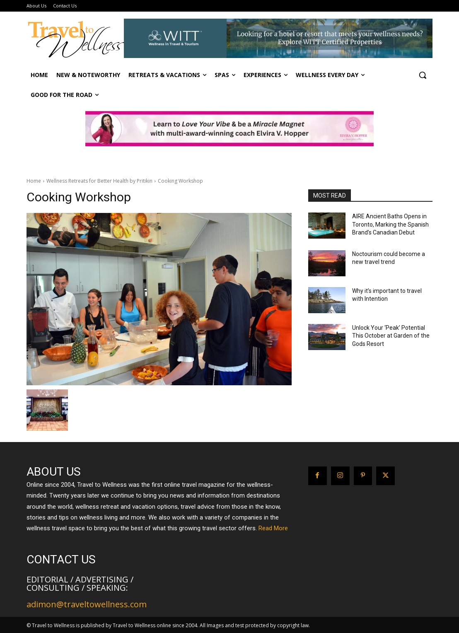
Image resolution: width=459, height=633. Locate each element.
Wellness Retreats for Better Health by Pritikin (99, 180)
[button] (422, 75)
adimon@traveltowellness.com (87, 604)
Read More (273, 528)
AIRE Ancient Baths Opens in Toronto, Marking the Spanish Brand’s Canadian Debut (390, 224)
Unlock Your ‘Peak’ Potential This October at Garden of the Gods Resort (391, 335)
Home (34, 180)
